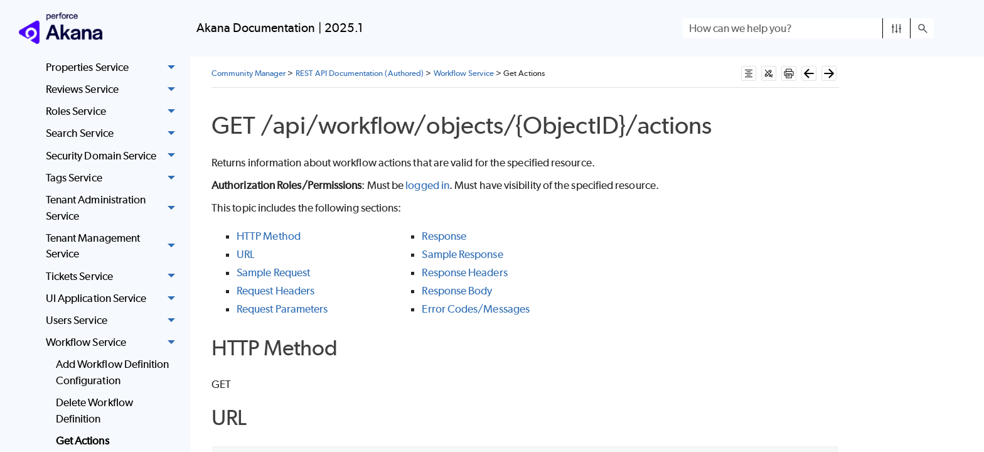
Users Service (114, 320)
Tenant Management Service (114, 246)
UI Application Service (114, 298)
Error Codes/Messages (476, 309)
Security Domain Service (114, 156)
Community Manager (248, 73)
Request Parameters (282, 309)
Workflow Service (114, 342)
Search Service (114, 134)
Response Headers (464, 272)
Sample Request (273, 272)
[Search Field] (808, 28)
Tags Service (114, 178)
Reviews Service (114, 89)
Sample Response (462, 254)
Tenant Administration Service (114, 208)
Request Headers (275, 290)
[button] (896, 28)
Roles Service (114, 111)
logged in (427, 185)
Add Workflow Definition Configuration (112, 372)
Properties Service (114, 67)
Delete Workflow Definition (94, 410)
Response (444, 236)
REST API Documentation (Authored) (360, 73)
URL (245, 254)
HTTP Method (269, 236)
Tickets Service (114, 277)
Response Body (457, 290)
